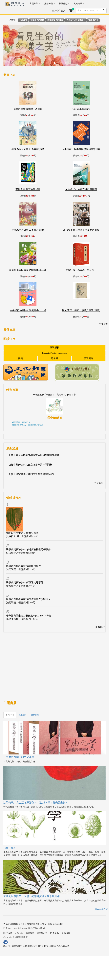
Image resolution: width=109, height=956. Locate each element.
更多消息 (98, 483)
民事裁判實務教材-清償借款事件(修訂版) (28, 599)
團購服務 (54, 347)
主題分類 (35, 3)
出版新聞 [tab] (22, 715)
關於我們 (7, 933)
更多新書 (103, 324)
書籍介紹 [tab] (10, 715)
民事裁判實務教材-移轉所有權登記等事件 (28, 549)
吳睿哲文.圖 (12, 536)
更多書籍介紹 (101, 909)
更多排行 (100, 627)
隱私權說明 (42, 933)
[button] (11, 47)
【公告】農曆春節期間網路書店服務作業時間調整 (32, 455)
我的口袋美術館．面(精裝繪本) (22, 533)
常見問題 (19, 933)
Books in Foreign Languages (54, 353)
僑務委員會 (12, 619)
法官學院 (11, 553)
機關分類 (64, 3)
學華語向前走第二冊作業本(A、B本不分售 (28, 615)
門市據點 (54, 933)
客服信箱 (65, 933)
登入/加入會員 (58, 10)
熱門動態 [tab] (35, 715)
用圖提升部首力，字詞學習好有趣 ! (27, 425)
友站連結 (79, 3)
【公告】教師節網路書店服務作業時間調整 (29, 464)
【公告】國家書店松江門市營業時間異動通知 (30, 474)
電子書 (54, 358)
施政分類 (49, 3)
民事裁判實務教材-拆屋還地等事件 (24, 582)
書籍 (20, 358)
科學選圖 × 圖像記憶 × (22, 422)
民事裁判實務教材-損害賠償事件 (23, 566)
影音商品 (88, 358)
